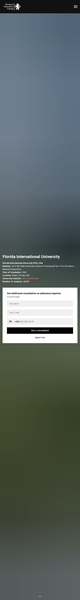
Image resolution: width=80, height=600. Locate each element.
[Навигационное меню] (75, 6)
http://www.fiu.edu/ (30, 278)
